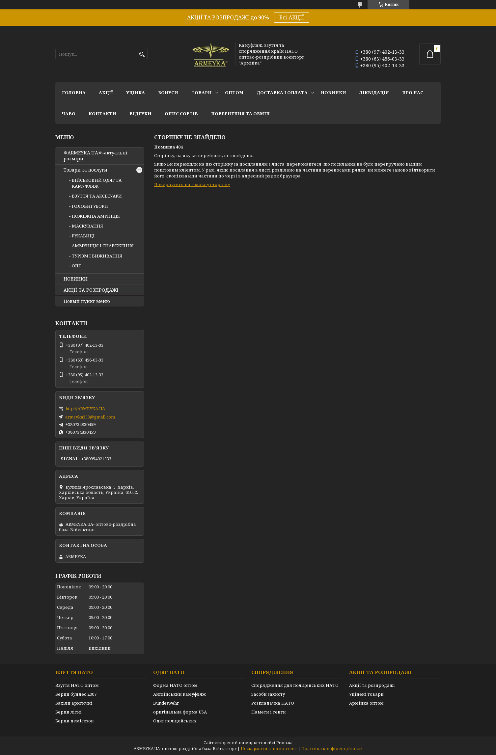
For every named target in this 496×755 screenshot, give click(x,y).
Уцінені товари (366, 694)
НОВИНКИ (333, 92)
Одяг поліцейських (175, 721)
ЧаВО (68, 114)
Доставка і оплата (282, 92)
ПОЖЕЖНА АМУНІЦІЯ (96, 216)
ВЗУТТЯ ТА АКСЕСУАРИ (97, 196)
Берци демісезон (74, 721)
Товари (201, 92)
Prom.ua (284, 742)
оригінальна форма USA (180, 712)
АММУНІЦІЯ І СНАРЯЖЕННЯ (103, 246)
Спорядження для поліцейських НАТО (295, 685)
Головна (74, 92)
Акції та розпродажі (372, 685)
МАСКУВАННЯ (87, 226)
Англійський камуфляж (179, 694)
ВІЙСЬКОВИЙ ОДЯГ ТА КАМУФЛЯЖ (97, 183)
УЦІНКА (135, 92)
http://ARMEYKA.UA (85, 408)
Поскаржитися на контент (269, 748)
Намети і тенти (268, 712)
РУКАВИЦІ (83, 236)
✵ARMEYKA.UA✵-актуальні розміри (95, 156)
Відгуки (140, 114)
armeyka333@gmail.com (90, 416)
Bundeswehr (166, 703)
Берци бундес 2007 (75, 694)
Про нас (412, 92)
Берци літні (68, 712)
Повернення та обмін (240, 114)
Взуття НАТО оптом (77, 685)
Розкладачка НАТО (272, 703)
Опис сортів (181, 114)
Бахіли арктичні (74, 703)
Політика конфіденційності (332, 748)
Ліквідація (374, 92)
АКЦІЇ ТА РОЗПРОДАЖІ (91, 290)
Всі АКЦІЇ (291, 17)
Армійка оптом (366, 703)
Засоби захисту (268, 694)
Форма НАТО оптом (175, 685)
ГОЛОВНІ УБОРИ (90, 206)
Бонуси (168, 92)
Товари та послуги (85, 170)
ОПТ (76, 266)
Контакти (102, 114)
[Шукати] (142, 54)
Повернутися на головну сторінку (192, 184)
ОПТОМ (234, 92)
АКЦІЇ (106, 92)
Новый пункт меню (87, 301)
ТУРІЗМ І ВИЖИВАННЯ (97, 256)
